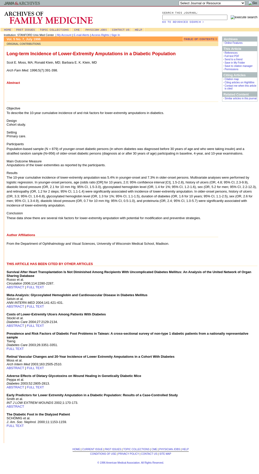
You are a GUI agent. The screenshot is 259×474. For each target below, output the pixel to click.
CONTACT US (149, 453)
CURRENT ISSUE (92, 449)
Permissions (231, 69)
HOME (76, 449)
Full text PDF (232, 56)
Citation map (232, 79)
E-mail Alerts (81, 34)
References (231, 52)
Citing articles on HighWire (239, 82)
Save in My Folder (235, 62)
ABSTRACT (15, 287)
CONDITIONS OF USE (103, 453)
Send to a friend (234, 59)
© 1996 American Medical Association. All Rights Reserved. (130, 462)
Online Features (234, 43)
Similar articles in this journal (241, 98)
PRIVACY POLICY (128, 453)
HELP (185, 449)
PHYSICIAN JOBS (169, 449)
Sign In (115, 34)
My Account (64, 34)
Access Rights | (101, 34)
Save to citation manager (239, 66)
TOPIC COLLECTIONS (136, 449)
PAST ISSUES (113, 449)
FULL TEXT (35, 287)
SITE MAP (165, 453)
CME (154, 449)
